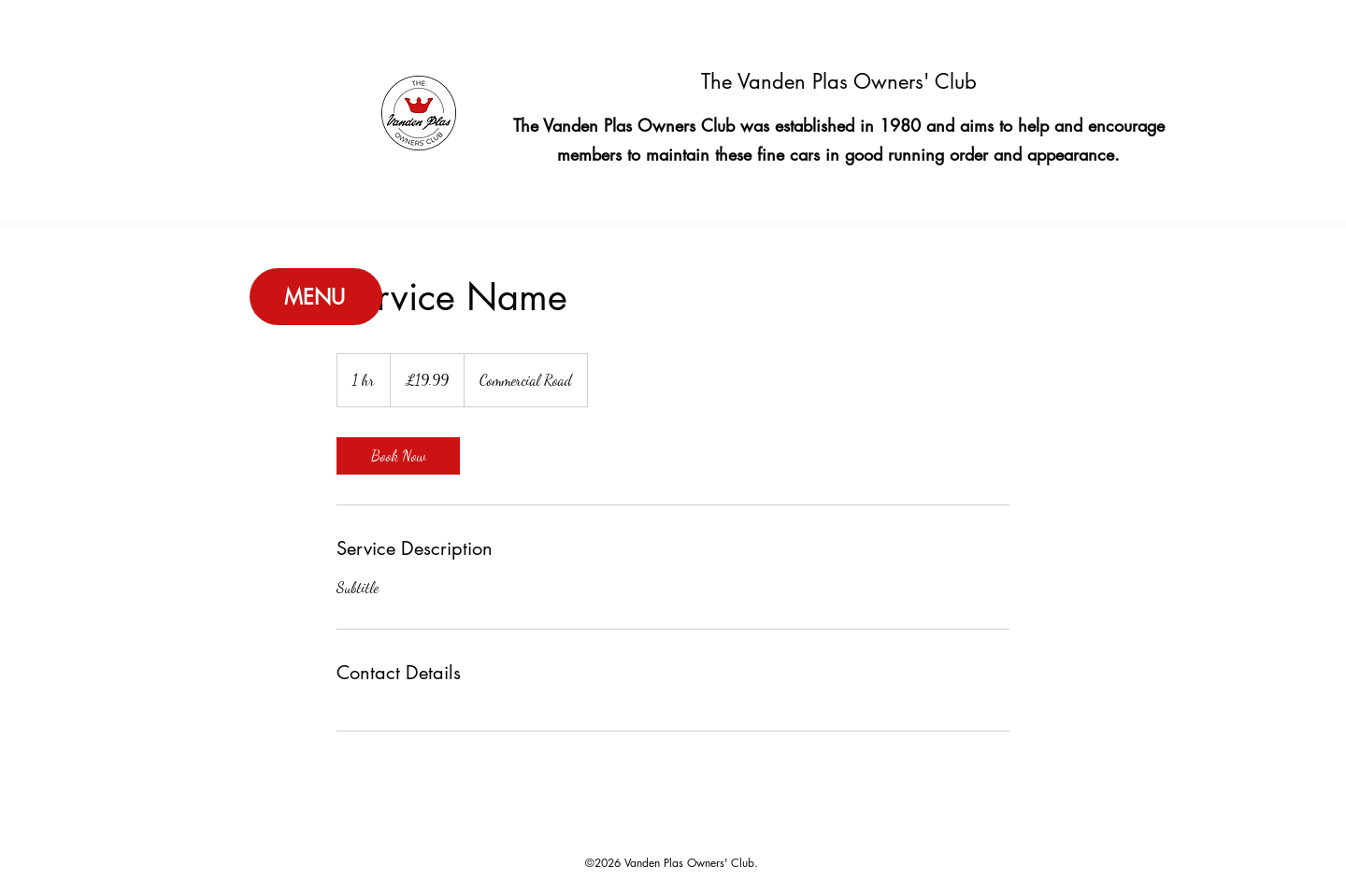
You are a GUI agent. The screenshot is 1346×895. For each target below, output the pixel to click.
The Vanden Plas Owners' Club (839, 81)
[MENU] (316, 296)
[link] (398, 456)
